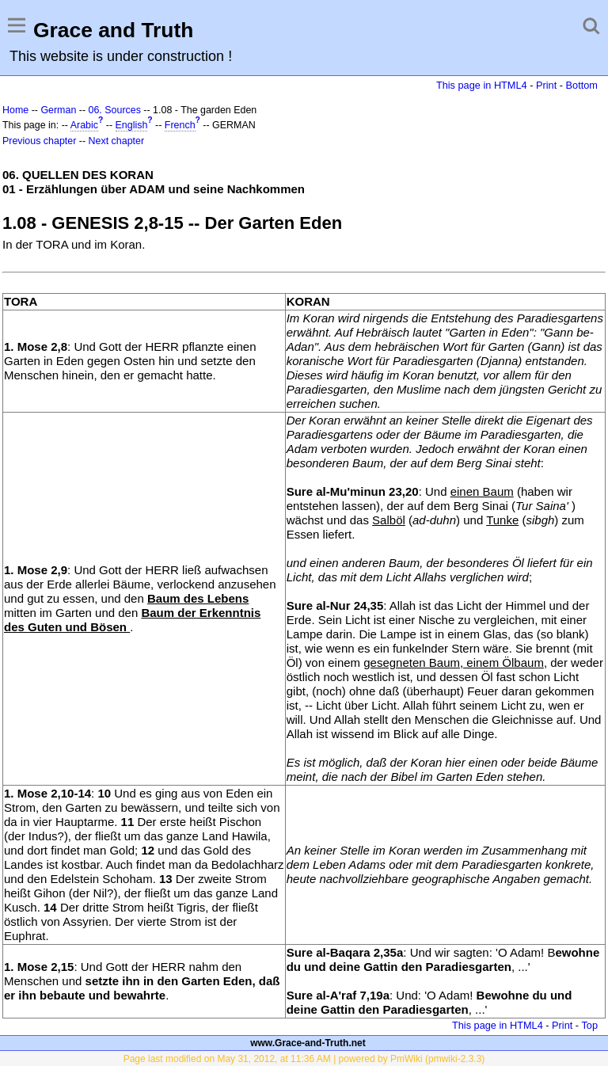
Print (546, 85)
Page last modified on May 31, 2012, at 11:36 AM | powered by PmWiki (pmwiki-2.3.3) (304, 1058)
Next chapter (117, 141)
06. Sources (115, 110)
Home (15, 110)
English (132, 125)
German (58, 110)
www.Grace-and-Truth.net (308, 1043)
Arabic (84, 125)
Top (589, 1025)
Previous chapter (39, 141)
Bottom (582, 85)
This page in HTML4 (481, 85)
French (180, 125)
